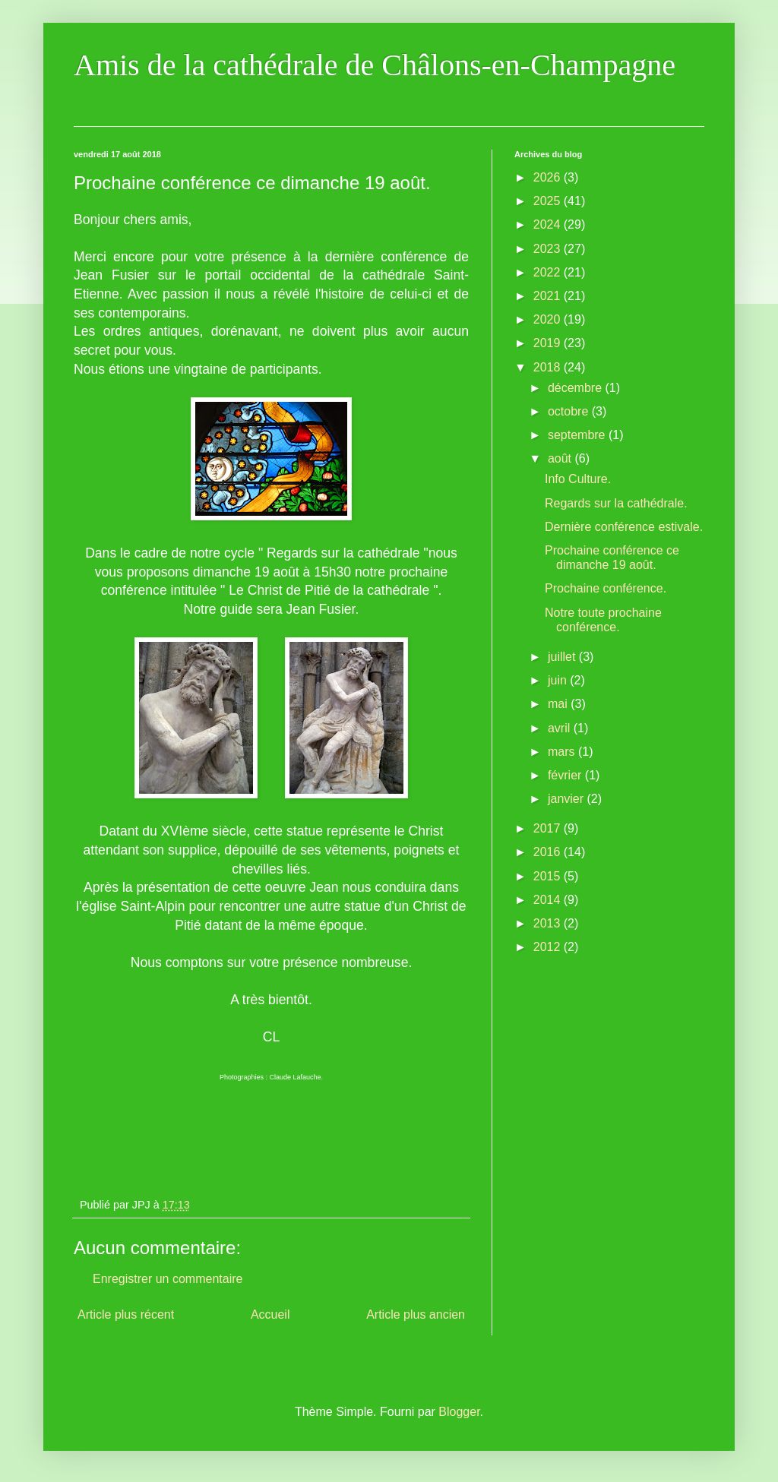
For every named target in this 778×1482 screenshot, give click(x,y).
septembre (578, 434)
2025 (548, 200)
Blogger (458, 1411)
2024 (548, 224)
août (561, 458)
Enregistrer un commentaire (167, 1278)
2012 (548, 946)
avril (561, 728)
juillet (563, 656)
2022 (548, 272)
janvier (567, 798)
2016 (548, 851)
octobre (570, 411)
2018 (548, 367)
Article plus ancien (415, 1314)
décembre (577, 387)
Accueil (270, 1314)
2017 (548, 828)
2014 (548, 899)
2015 (548, 876)
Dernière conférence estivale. (624, 526)
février (566, 775)
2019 (548, 343)
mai (559, 703)
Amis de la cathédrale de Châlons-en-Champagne (374, 65)
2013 (548, 923)
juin (559, 680)
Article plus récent (125, 1314)
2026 (548, 177)
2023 (548, 248)
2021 (548, 295)
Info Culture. (578, 478)
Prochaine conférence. (605, 588)
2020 (548, 319)
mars (563, 751)
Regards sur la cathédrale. (616, 503)
